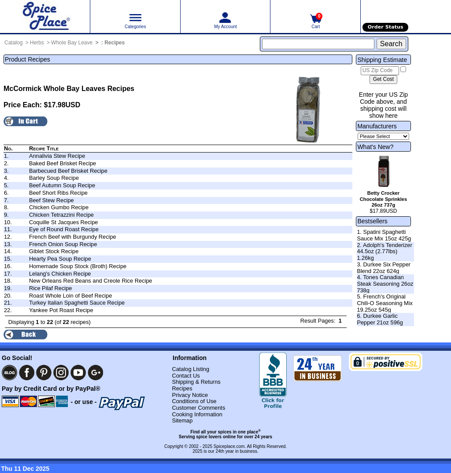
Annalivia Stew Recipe (57, 156)
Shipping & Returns (196, 381)
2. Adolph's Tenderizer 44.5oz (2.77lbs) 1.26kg (384, 251)
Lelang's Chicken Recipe (60, 273)
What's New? (375, 146)
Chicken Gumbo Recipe (59, 207)
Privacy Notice (190, 395)
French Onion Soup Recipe (63, 244)
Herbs (37, 43)
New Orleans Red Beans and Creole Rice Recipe (90, 280)
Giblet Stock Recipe (53, 251)
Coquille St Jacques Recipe (63, 222)
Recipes (114, 43)
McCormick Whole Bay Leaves (54, 88)
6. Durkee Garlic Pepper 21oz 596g (380, 319)
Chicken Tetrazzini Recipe (61, 214)
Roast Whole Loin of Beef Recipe (70, 295)
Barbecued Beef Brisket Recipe (68, 170)
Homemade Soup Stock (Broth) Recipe (77, 266)
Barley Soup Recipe (54, 178)
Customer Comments (198, 407)
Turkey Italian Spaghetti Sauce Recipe (77, 302)
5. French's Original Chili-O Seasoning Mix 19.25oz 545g (385, 303)
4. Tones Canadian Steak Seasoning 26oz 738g (385, 283)
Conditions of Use (194, 401)
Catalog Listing (190, 369)
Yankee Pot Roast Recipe (61, 310)
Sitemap (182, 420)
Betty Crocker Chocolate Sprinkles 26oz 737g (383, 199)
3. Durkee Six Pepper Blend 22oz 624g (383, 267)
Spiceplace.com (229, 446)
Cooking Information (197, 414)
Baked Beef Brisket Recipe (62, 163)
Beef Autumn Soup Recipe (62, 185)
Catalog (13, 43)
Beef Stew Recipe (51, 200)
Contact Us (186, 375)
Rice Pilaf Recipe (50, 288)
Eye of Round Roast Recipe (64, 229)
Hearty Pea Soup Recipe (60, 258)
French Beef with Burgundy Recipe (72, 236)
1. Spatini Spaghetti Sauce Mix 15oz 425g (384, 235)
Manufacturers (376, 126)
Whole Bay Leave (71, 43)
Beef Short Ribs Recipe (58, 192)
